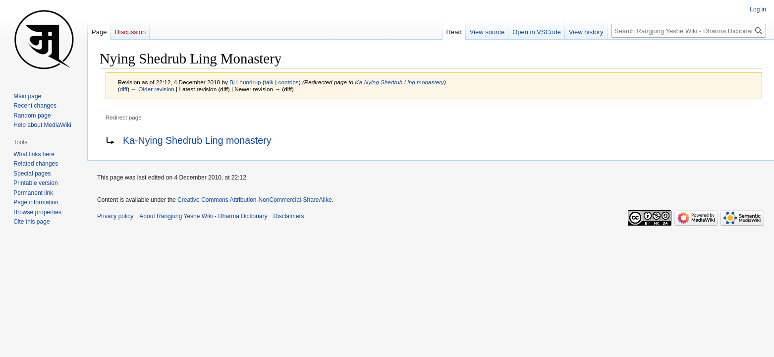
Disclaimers (289, 216)
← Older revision (152, 89)
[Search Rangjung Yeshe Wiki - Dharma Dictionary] (688, 31)
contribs (288, 82)
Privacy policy (115, 216)
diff (123, 89)
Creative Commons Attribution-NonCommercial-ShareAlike (254, 199)
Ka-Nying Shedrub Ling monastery (399, 82)
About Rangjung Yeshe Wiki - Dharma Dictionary (203, 216)
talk (269, 82)
